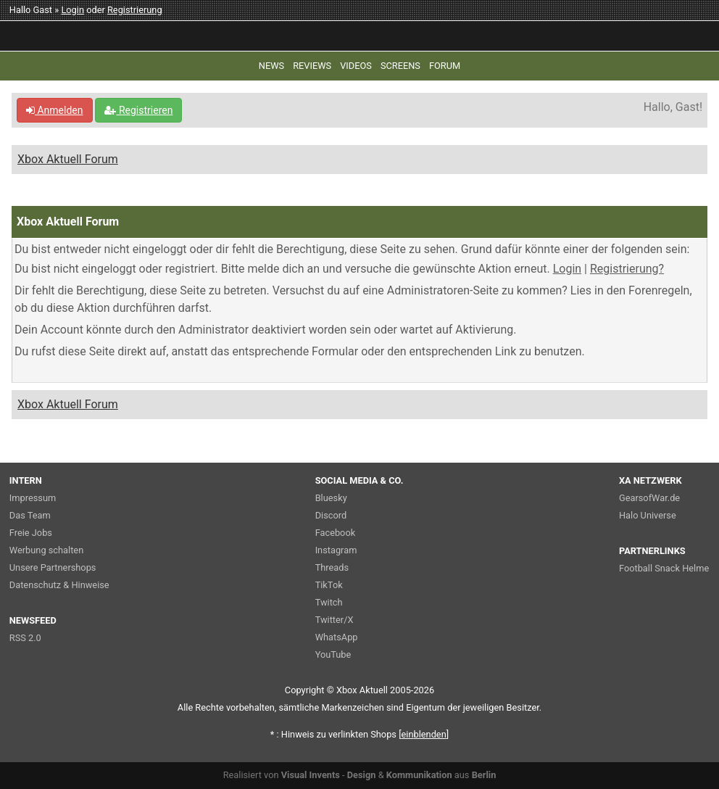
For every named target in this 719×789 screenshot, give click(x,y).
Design (361, 774)
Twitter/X (334, 619)
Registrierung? (627, 269)
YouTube (333, 654)
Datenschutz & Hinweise (59, 584)
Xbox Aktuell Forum (67, 159)
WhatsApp (336, 637)
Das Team (30, 515)
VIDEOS (356, 65)
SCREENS (400, 65)
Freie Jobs (30, 532)
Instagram (336, 550)
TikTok (329, 584)
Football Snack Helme (664, 568)
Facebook (335, 532)
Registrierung (134, 9)
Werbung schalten (46, 550)
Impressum (32, 497)
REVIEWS (312, 65)
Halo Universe (647, 515)
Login (72, 9)
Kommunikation (419, 774)
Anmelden (54, 110)
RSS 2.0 (25, 637)
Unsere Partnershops (52, 567)
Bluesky (331, 497)
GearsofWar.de (649, 497)
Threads (332, 567)
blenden (424, 734)
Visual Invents (310, 774)
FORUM (444, 65)
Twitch (329, 602)
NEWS (271, 65)
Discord (331, 515)
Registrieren (138, 110)
